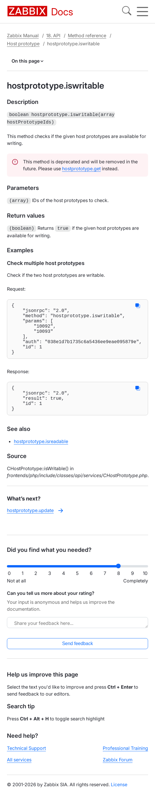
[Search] (126, 11)
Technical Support (26, 753)
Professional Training (125, 753)
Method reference (87, 35)
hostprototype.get (81, 167)
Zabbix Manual (23, 35)
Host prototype (23, 43)
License (119, 789)
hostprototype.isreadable (41, 456)
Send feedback (77, 648)
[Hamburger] (142, 11)
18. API (53, 35)
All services (19, 764)
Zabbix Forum (117, 764)
